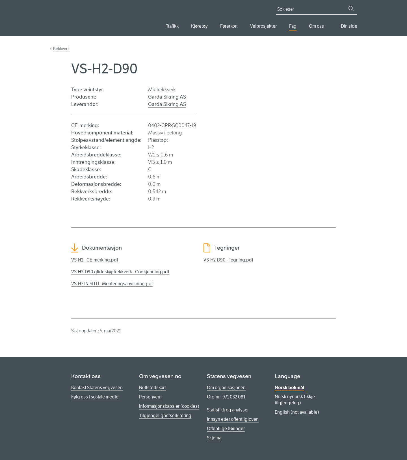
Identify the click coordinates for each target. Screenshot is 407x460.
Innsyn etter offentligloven (233, 419)
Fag (292, 26)
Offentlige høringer (226, 428)
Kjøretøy (199, 26)
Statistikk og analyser (228, 410)
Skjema (214, 438)
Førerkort (229, 26)
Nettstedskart (152, 387)
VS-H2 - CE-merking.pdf (94, 260)
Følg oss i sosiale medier (95, 397)
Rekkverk (61, 48)
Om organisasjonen (226, 387)
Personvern (150, 397)
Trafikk (172, 26)
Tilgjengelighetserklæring (165, 415)
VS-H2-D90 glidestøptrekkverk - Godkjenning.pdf (120, 271)
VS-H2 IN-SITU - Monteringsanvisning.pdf (112, 283)
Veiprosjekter (263, 26)
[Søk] (351, 8)
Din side (349, 26)
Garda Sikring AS (167, 97)
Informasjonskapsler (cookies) (169, 406)
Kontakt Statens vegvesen (97, 387)
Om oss (316, 26)
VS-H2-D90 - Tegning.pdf (228, 260)
